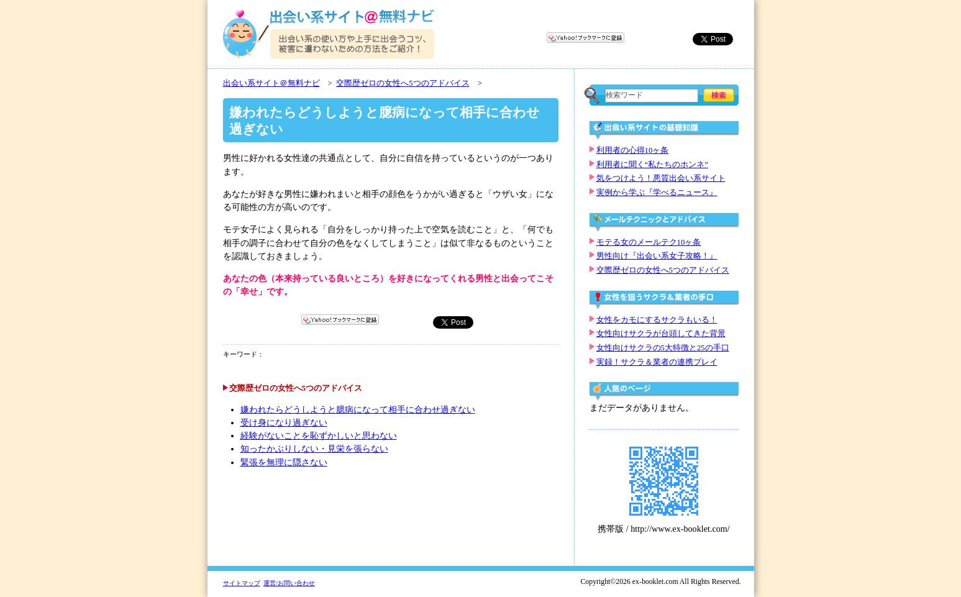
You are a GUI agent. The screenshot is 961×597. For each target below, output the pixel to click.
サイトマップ (241, 583)
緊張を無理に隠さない (283, 462)
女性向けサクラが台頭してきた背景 (661, 333)
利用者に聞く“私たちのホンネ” (652, 164)
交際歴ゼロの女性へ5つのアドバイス (402, 83)
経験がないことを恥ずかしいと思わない (318, 435)
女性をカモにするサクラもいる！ (656, 320)
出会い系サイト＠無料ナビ (271, 83)
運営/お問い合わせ (289, 583)
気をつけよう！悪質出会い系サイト (661, 178)
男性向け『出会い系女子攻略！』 (656, 256)
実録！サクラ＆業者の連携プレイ (656, 362)
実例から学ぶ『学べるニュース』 (656, 192)
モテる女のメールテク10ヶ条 (648, 242)
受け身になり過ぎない (283, 422)
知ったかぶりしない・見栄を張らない (314, 448)
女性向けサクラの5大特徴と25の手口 (662, 348)
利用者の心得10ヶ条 (632, 150)
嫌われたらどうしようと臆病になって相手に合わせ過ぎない (357, 409)
